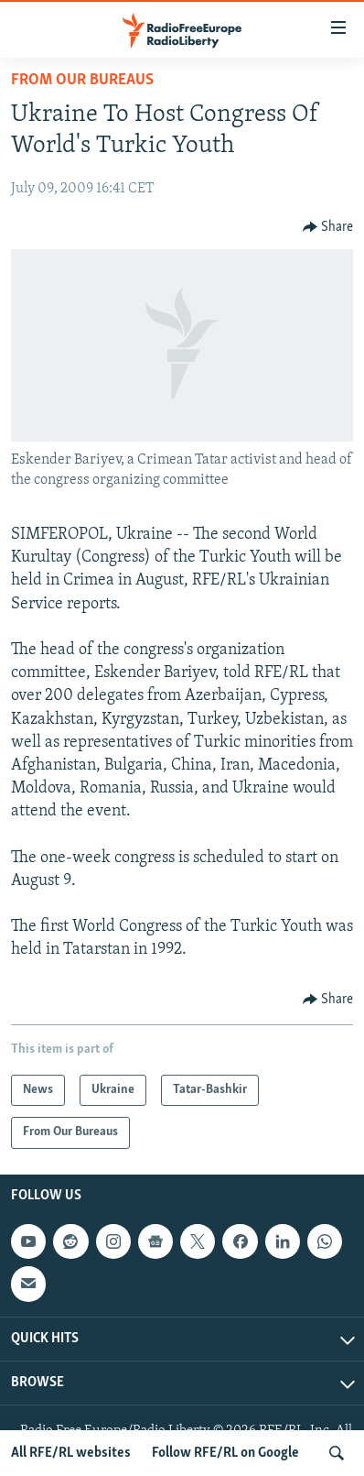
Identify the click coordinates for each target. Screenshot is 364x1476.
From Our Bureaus (82, 80)
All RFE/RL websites (71, 1453)
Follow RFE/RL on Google (225, 1453)
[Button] (328, 227)
